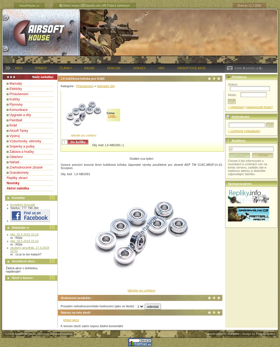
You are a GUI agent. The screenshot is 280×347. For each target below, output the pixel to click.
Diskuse (113, 68)
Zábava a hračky (21, 152)
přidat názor (71, 320)
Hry (161, 68)
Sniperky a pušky (21, 146)
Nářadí (14, 162)
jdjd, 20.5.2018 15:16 (24, 234)
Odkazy (139, 68)
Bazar (89, 68)
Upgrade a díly (20, 115)
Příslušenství (18, 94)
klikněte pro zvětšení (83, 135)
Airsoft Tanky (18, 131)
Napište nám (91, 5)
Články (66, 68)
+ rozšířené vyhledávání (244, 131)
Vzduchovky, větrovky (25, 141)
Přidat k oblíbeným (116, 5)
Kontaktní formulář (22, 204)
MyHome (234, 333)
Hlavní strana (69, 5)
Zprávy (41, 68)
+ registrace (236, 107)
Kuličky (14, 99)
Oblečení (16, 157)
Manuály (15, 84)
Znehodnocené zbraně (25, 167)
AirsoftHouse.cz (25, 333)
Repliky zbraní (17, 178)
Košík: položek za (245, 68)
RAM (13, 125)
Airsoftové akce (191, 68)
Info (18, 68)
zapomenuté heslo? (259, 107)
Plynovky (16, 104)
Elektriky (15, 89)
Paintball (15, 120)
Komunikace (18, 110)
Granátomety (18, 173)
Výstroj (14, 136)
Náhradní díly (106, 86)
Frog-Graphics (265, 333)
